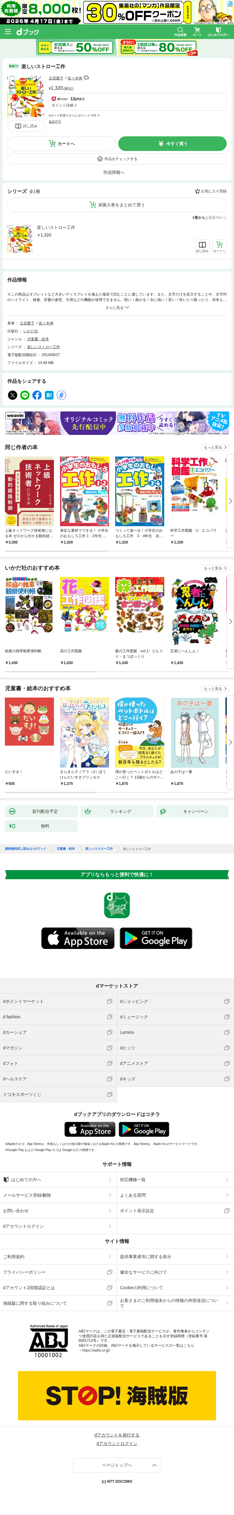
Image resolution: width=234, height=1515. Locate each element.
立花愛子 (56, 78)
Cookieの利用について (141, 1287)
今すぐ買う (177, 143)
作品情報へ (114, 172)
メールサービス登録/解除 (27, 1195)
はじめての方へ (22, 1180)
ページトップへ (117, 1465)
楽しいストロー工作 (56, 227)
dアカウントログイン (23, 1226)
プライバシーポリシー (24, 1272)
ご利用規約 (13, 1256)
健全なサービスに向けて (143, 1272)
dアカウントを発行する (117, 1435)
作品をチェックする (121, 159)
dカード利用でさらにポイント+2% (72, 115)
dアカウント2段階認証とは (29, 1287)
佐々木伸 (75, 78)
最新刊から (217, 217)
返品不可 (55, 121)
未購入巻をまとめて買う (121, 204)
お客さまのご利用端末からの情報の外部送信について (169, 1303)
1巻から (199, 217)
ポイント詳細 (62, 105)
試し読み (30, 126)
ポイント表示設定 (137, 1210)
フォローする (86, 78)
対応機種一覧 (133, 1179)
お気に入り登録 (214, 191)
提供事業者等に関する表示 (145, 1256)
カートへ (66, 143)
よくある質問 (133, 1195)
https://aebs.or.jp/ (96, 1350)
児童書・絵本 (38, 339)
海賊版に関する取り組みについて (35, 1303)
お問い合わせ (16, 1210)
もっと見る (213, 447)
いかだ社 (30, 331)
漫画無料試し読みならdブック (25, 848)
